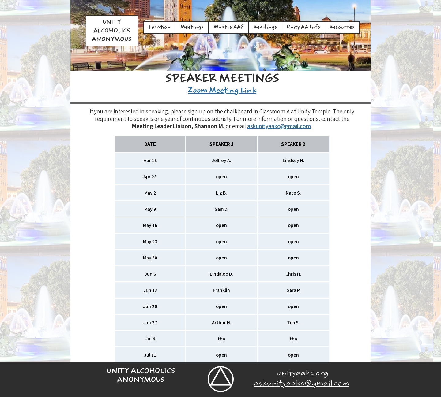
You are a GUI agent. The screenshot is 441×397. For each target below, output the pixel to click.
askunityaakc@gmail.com (279, 126)
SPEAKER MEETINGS (222, 80)
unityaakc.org (302, 373)
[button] (191, 27)
